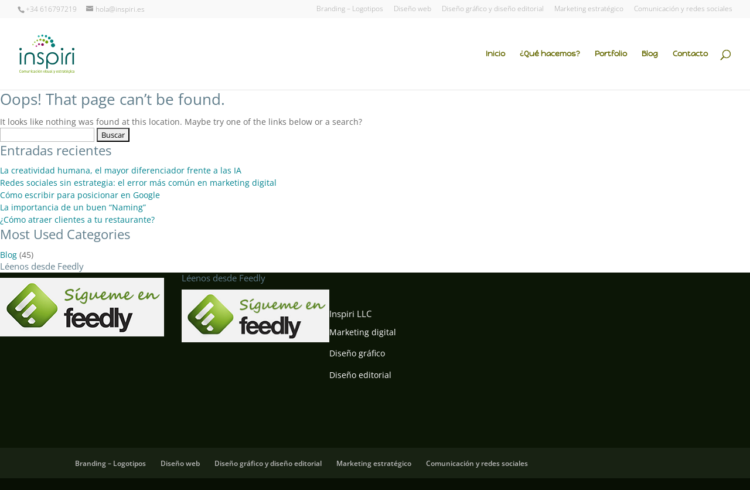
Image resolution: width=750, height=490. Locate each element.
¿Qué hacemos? (550, 54)
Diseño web (412, 9)
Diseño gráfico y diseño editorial (493, 9)
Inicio (495, 54)
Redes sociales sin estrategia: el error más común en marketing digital (138, 182)
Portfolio (611, 54)
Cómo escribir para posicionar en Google (80, 194)
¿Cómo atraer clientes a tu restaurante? (77, 219)
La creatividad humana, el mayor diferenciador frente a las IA (120, 170)
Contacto (690, 54)
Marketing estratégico (588, 9)
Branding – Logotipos (349, 9)
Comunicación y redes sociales (683, 9)
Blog (650, 54)
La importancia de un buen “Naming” (73, 207)
